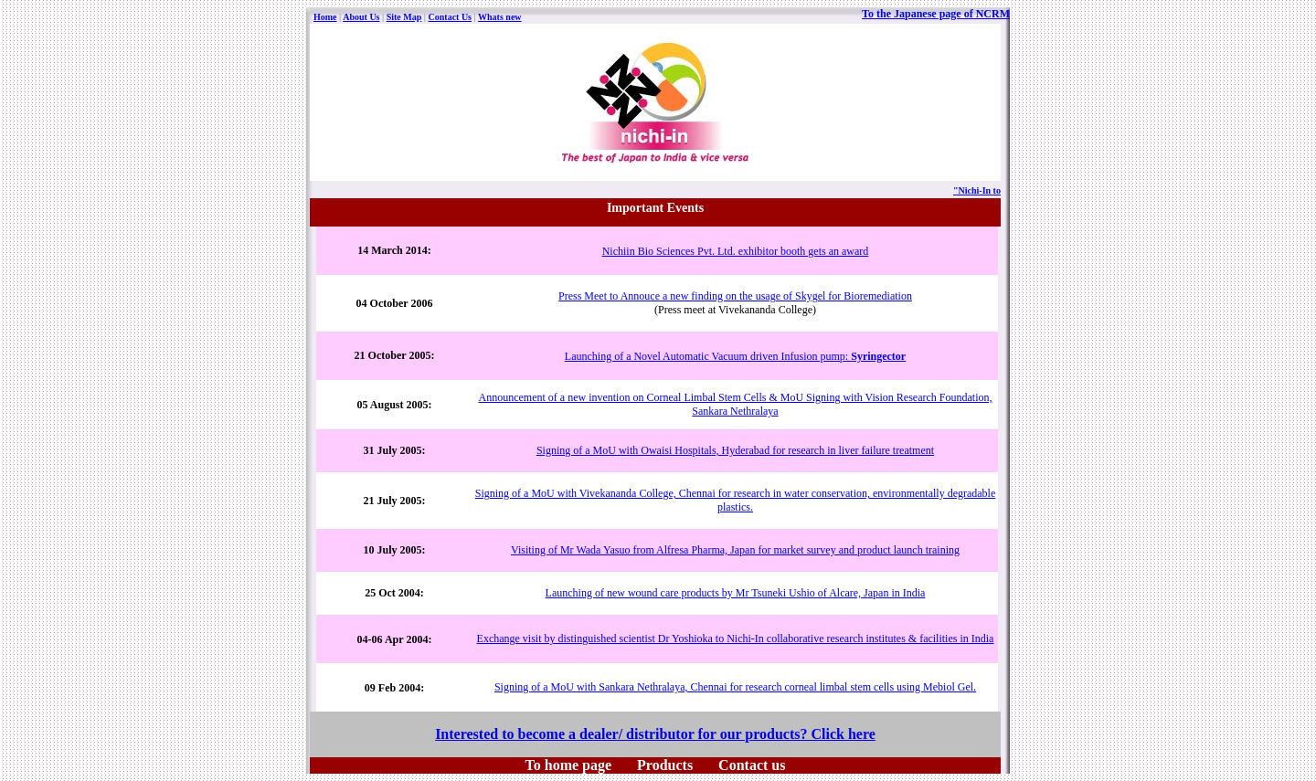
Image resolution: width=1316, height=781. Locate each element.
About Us (361, 17)
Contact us (751, 765)
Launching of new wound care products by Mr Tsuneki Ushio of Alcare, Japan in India (736, 592)
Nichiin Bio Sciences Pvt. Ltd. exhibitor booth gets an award (735, 251)
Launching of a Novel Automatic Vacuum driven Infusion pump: (735, 356)
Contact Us (450, 17)
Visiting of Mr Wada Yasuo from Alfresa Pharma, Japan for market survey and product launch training (735, 550)
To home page (568, 765)
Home (325, 17)
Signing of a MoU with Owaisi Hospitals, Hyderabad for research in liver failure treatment (735, 450)
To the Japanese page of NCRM (936, 13)
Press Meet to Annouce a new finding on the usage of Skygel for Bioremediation (735, 296)
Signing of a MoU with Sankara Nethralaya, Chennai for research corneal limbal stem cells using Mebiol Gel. (735, 687)
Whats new (500, 17)
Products (665, 765)
